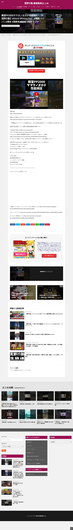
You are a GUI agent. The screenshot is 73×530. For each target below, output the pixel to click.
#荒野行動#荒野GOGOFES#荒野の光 (45, 404)
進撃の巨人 (53, 6)
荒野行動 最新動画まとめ (36, 3)
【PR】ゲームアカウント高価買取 (34, 469)
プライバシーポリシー (32, 452)
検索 (3, 453)
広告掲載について (31, 456)
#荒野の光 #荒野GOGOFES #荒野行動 (27, 425)
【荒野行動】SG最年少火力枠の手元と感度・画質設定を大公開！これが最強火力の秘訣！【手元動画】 (43, 345)
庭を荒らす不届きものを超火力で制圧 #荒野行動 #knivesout (42, 334)
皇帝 (58, 6)
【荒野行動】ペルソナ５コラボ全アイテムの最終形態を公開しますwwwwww (44, 314)
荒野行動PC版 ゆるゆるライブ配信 (18, 492)
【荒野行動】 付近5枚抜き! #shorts (7, 425)
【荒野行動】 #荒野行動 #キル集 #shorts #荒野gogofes (63, 425)
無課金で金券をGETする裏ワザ (34, 460)
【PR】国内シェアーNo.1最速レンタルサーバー (36, 464)
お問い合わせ (30, 445)
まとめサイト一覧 (31, 480)
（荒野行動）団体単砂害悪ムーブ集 (27, 404)
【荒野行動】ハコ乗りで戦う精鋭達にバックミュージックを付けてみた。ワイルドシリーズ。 (44, 325)
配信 (34, 6)
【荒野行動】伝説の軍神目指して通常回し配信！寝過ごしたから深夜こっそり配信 (44, 356)
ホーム (13, 6)
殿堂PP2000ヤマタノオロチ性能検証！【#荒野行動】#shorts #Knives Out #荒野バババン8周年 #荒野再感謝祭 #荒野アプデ (37, 34)
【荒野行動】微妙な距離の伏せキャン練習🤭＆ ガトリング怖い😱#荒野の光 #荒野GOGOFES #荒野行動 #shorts (9, 406)
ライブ (42, 6)
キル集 (38, 6)
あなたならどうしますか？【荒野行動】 (63, 404)
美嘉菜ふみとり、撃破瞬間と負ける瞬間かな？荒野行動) (45, 425)
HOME (2, 34)
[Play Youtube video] (36, 94)
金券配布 (47, 6)
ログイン (23, 370)
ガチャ (30, 6)
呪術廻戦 (25, 6)
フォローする (47, 273)
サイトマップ (30, 448)
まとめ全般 (19, 6)
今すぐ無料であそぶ (49, 256)
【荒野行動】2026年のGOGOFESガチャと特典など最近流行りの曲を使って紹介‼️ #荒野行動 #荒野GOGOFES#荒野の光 (18, 482)
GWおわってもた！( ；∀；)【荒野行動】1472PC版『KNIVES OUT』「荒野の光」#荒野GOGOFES (18, 503)
